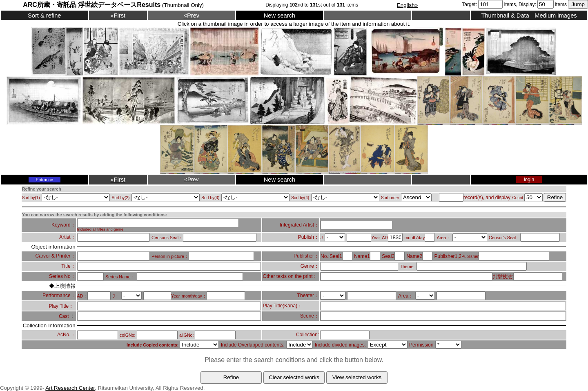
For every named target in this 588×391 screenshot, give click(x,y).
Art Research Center (70, 388)
